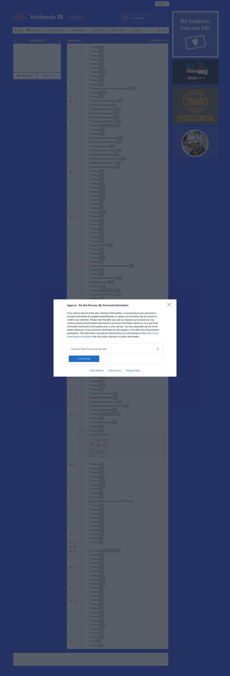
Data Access (115, 370)
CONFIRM (84, 358)
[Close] (170, 306)
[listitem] (115, 349)
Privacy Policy (133, 370)
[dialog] (115, 338)
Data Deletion (97, 370)
